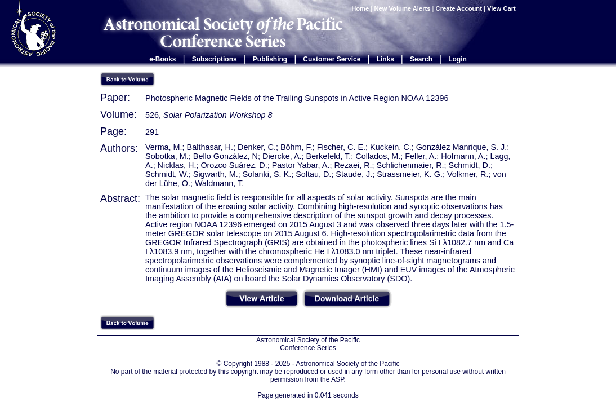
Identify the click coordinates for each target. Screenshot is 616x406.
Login (457, 59)
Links (385, 59)
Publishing (270, 59)
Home (360, 8)
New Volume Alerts (402, 8)
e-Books (162, 59)
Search (421, 59)
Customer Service (331, 59)
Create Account (459, 8)
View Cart (502, 8)
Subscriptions (214, 59)
